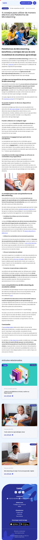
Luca (11, 295)
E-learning (11, 64)
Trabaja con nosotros (19, 504)
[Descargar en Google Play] (25, 523)
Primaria (19, 514)
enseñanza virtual (9, 99)
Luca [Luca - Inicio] (5, 3)
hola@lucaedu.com (25, 498)
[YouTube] (19, 492)
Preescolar (19, 512)
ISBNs (19, 506)
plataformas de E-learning (26, 209)
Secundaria (19, 516)
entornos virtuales (18, 259)
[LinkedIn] (23, 492)
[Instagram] (15, 492)
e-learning (5, 8)
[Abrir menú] (34, 3)
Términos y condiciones (19, 531)
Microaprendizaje (14, 109)
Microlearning (14, 340)
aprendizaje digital (8, 327)
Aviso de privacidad (19, 533)
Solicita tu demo (26, 3)
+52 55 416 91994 (13, 498)
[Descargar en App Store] (14, 523)
